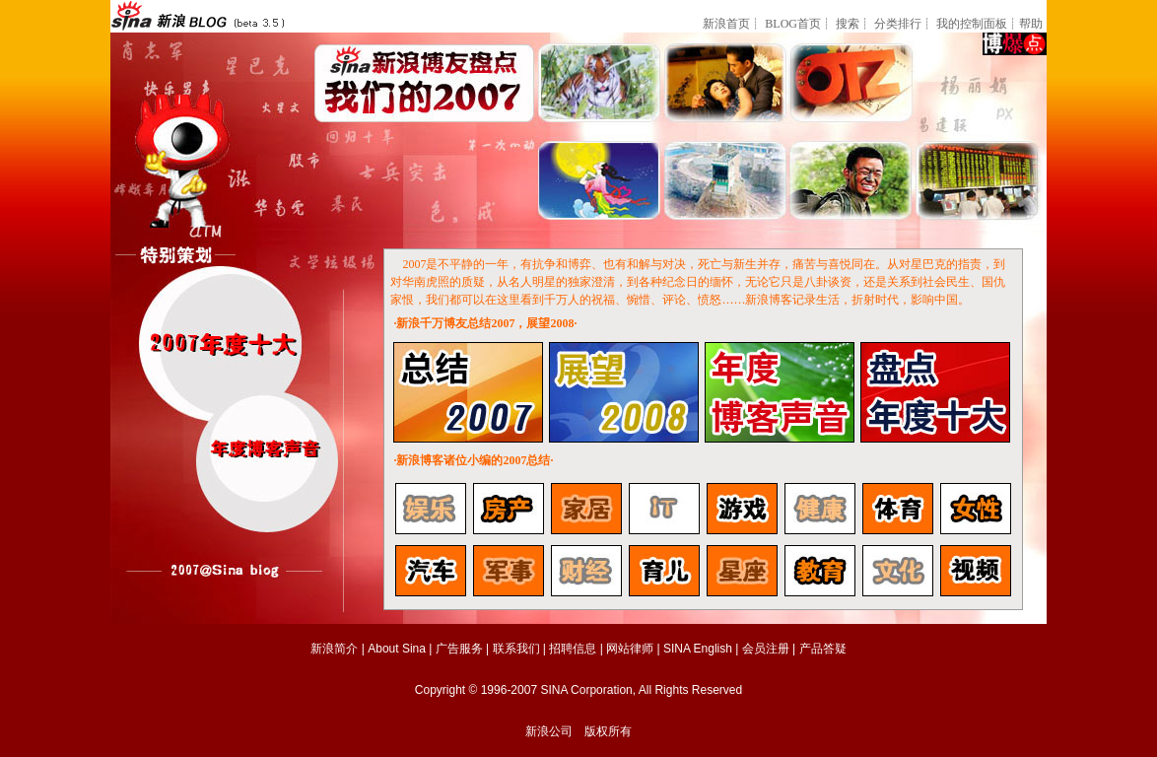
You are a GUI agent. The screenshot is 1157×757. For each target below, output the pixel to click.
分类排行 (897, 24)
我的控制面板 (971, 24)
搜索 (847, 24)
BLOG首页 (793, 24)
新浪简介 (334, 648)
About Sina (397, 648)
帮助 (1031, 24)
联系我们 (516, 648)
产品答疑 (823, 648)
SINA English (697, 648)
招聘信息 (572, 648)
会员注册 (765, 648)
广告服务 (459, 648)
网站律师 (629, 648)
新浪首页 (726, 24)
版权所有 (608, 731)
